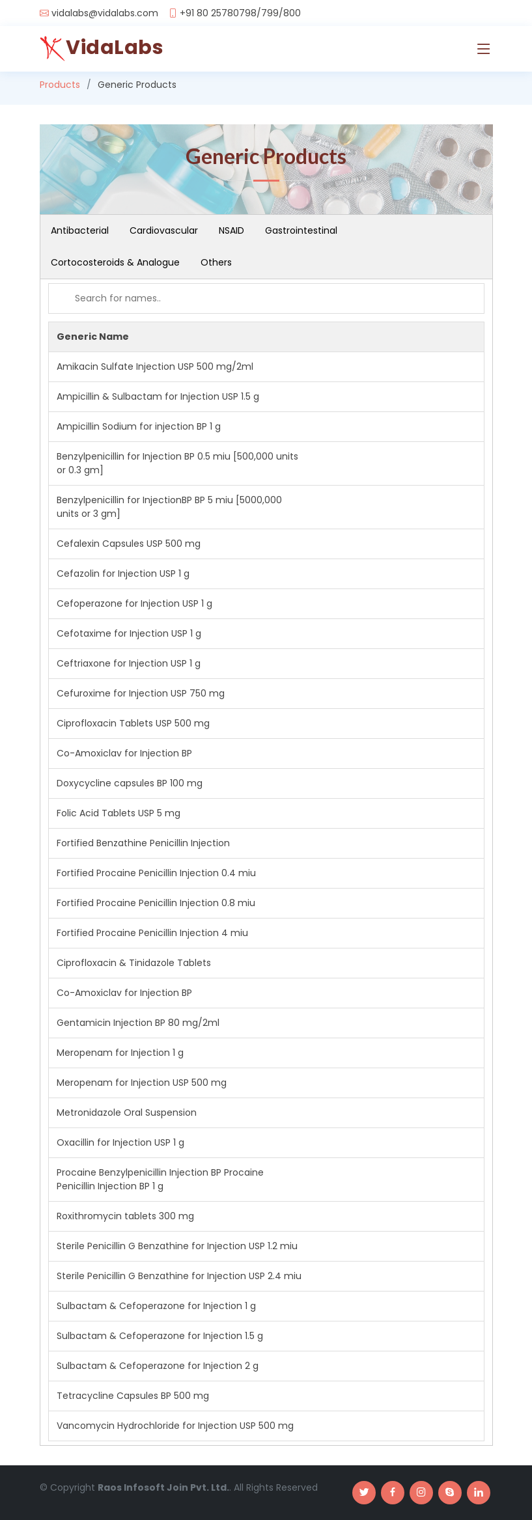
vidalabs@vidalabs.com (104, 13)
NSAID (231, 230)
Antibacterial (80, 230)
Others (216, 262)
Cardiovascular (164, 230)
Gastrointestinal (301, 230)
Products (60, 84)
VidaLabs (114, 47)
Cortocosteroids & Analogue (115, 262)
